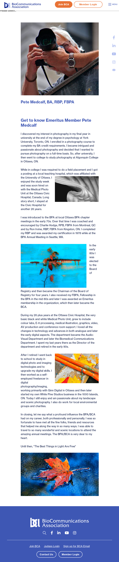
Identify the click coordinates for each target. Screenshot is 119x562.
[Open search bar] (44, 533)
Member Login (88, 4)
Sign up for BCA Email (76, 546)
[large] (114, 37)
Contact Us (46, 554)
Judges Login (52, 546)
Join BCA (63, 4)
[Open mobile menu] (113, 4)
